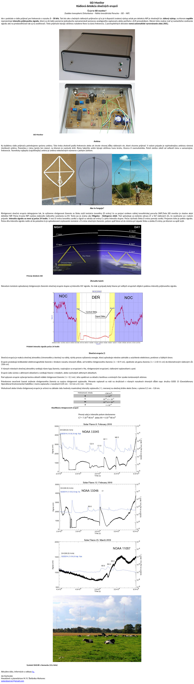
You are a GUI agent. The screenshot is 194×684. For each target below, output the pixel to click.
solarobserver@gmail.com (12, 681)
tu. (33, 671)
